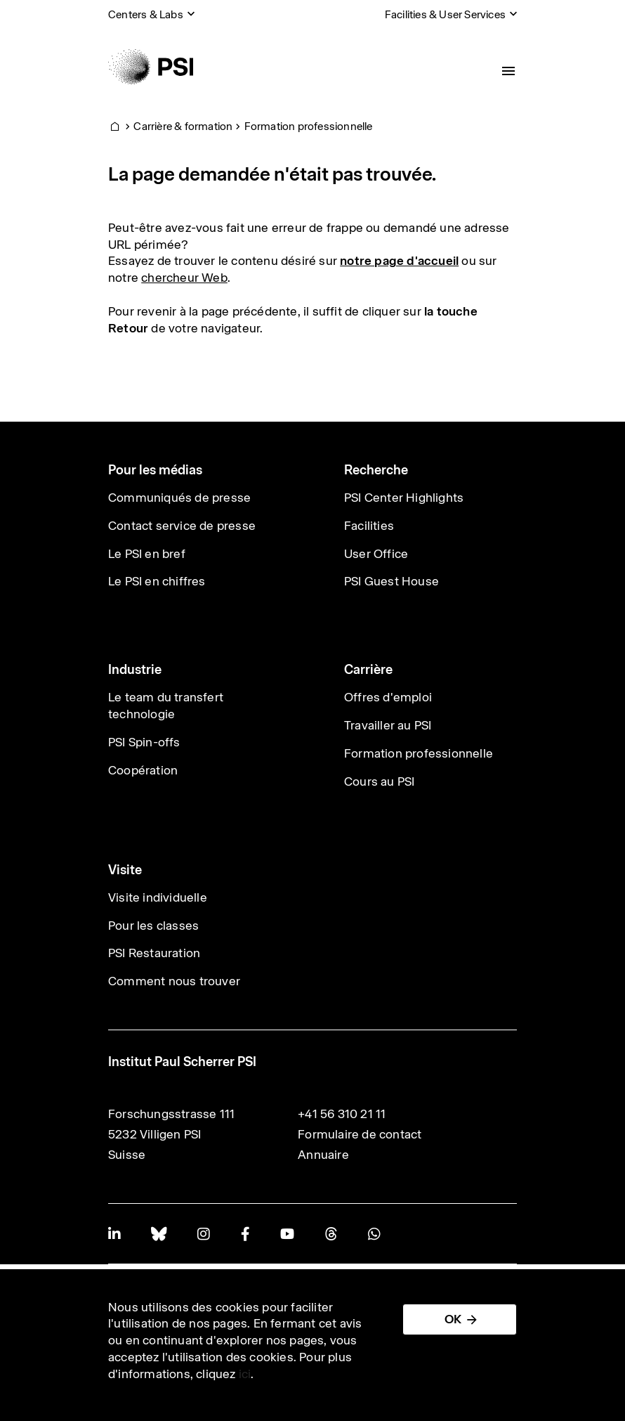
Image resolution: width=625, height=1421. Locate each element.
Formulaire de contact (359, 1134)
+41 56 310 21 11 (342, 1114)
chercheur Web (184, 278)
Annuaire (323, 1155)
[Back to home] (150, 66)
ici (245, 1374)
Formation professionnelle (308, 126)
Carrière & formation (182, 126)
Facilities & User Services (445, 14)
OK (453, 1319)
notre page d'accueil (399, 261)
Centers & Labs (145, 14)
